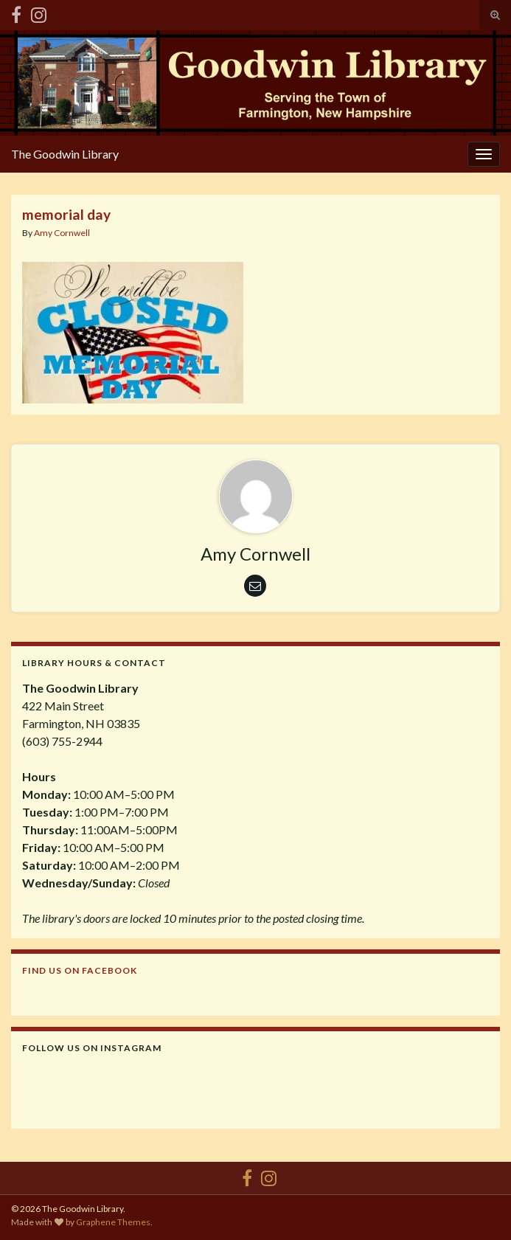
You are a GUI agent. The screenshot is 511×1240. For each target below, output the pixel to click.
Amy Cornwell (62, 232)
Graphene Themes (113, 1221)
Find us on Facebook (79, 970)
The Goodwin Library (65, 154)
